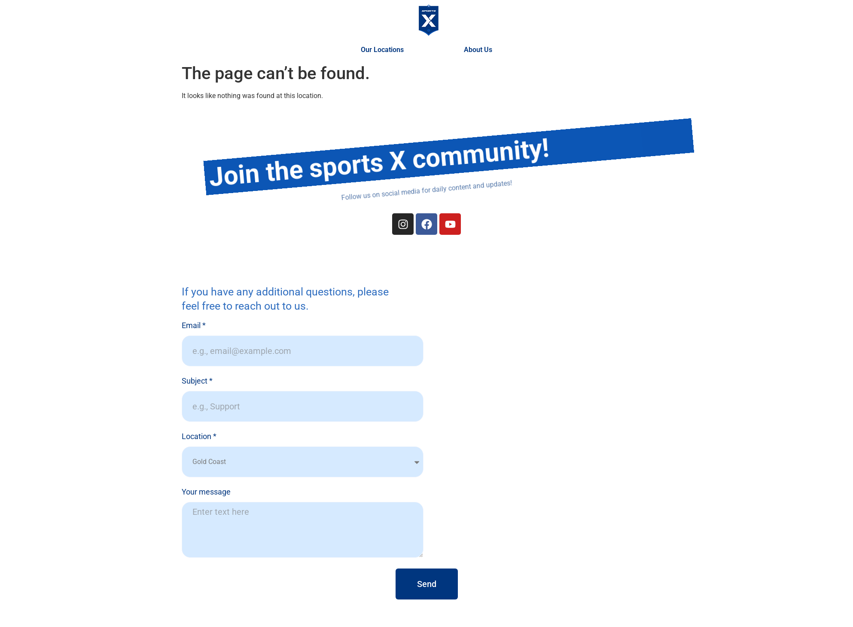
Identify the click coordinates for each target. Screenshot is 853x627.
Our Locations (384, 50)
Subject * (197, 381)
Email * (194, 326)
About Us (478, 50)
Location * (199, 437)
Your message (206, 492)
